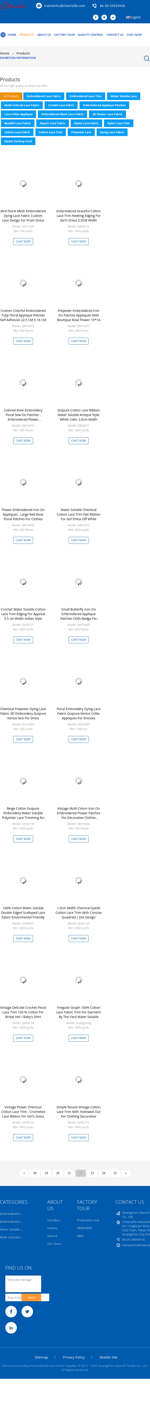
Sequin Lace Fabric (52, 123)
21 (69, 1173)
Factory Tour (64, 35)
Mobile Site (108, 1357)
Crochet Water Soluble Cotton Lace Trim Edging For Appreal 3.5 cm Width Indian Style (23, 614)
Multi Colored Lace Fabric (21, 105)
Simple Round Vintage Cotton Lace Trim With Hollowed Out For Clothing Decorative (79, 1111)
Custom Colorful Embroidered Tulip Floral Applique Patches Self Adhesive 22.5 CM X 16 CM (23, 315)
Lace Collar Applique (18, 114)
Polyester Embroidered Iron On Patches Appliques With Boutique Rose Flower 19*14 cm (78, 317)
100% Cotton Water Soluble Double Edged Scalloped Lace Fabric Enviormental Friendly (23, 912)
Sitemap (41, 1357)
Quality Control (90, 35)
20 (57, 1173)
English (135, 17)
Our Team (54, 1244)
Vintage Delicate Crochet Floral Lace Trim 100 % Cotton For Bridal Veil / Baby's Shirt (23, 1012)
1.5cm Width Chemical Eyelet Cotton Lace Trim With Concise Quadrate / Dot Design (79, 912)
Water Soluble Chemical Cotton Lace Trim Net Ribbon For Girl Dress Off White (78, 514)
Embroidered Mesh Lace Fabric (62, 114)
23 (92, 1173)
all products (11, 96)
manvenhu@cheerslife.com (64, 5)
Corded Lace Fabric (61, 105)
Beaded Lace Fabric (17, 123)
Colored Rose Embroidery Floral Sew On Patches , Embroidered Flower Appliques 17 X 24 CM (23, 417)
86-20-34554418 (112, 6)
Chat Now (134, 35)
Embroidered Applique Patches (104, 105)
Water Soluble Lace (123, 96)
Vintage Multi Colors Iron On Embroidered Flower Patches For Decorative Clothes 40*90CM (78, 815)
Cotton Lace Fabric (17, 132)
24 (103, 1173)
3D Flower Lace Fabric (107, 114)
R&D (80, 1236)
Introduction (56, 1220)
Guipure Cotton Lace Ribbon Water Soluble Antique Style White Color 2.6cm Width (78, 415)
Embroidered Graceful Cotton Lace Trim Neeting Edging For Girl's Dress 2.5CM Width (78, 215)
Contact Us (114, 35)
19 (46, 1173)
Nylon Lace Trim (118, 123)
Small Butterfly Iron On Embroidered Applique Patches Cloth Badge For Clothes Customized (78, 616)
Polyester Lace (81, 132)
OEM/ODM (84, 1228)
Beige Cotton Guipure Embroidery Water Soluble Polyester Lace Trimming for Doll (23, 815)
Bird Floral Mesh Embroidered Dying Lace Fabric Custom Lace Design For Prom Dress (23, 215)
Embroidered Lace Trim (86, 96)
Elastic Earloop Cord (18, 141)
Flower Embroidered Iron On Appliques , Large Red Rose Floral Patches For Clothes (23, 514)
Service (52, 1236)
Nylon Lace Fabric (86, 123)
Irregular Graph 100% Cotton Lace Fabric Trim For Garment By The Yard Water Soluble (78, 1012)
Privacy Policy (74, 1357)
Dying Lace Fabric (112, 132)
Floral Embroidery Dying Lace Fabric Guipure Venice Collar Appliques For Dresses (79, 713)
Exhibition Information (18, 58)
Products (26, 35)
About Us (44, 35)
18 (35, 1173)
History (52, 1228)
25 (115, 1173)
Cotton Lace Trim (50, 132)
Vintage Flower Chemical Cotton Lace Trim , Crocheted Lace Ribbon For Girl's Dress (23, 1111)
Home (8, 34)
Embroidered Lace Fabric (44, 96)
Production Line (88, 1220)
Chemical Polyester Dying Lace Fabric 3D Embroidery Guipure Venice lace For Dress (23, 713)
